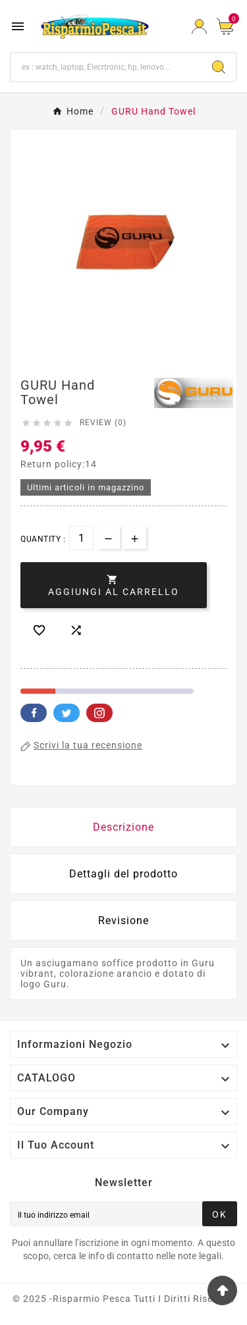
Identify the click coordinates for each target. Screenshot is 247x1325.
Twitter (66, 713)
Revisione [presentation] (123, 920)
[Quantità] (81, 538)
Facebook (33, 713)
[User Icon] (199, 26)
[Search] (218, 67)
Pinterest (99, 713)
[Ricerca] (106, 67)
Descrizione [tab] (123, 827)
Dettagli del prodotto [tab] (123, 874)
